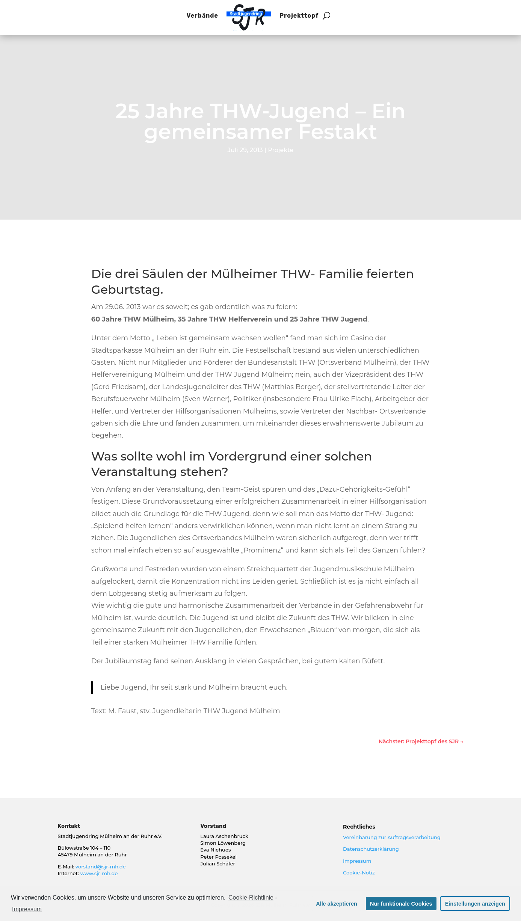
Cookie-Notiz (359, 873)
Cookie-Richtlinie (250, 897)
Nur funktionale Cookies (401, 904)
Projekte (280, 150)
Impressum (357, 861)
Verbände (202, 15)
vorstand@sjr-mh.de (101, 867)
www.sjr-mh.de (99, 873)
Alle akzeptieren (336, 904)
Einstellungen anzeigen (475, 904)
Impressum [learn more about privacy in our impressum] (27, 909)
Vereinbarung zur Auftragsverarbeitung (392, 837)
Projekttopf (299, 15)
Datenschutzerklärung (371, 849)
